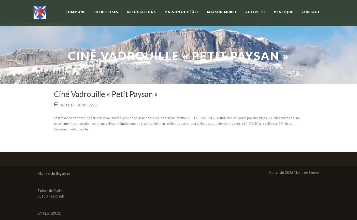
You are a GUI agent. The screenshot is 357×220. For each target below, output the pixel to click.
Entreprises (106, 11)
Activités (255, 11)
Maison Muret (222, 11)
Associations (141, 11)
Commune (75, 11)
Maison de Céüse (181, 11)
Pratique (283, 11)
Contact (311, 11)
